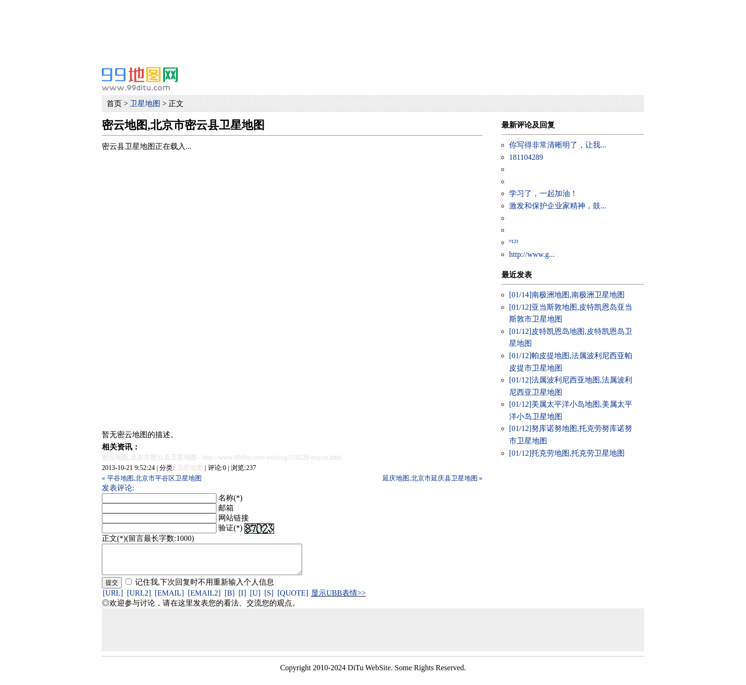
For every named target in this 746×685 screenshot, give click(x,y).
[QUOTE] (292, 599)
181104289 (526, 157)
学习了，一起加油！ (543, 193)
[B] (230, 599)
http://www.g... (532, 254)
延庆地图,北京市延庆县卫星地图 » (432, 478)
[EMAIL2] (204, 599)
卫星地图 (145, 103)
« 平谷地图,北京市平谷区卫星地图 (152, 478)
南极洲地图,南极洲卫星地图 (567, 295)
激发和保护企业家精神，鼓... (557, 206)
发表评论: (118, 488)
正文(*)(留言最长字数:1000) (148, 538)
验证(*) (230, 528)
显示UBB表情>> (338, 599)
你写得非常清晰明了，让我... (557, 145)
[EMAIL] (169, 599)
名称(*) (230, 498)
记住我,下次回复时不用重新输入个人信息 (204, 588)
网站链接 (233, 518)
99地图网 (140, 78)
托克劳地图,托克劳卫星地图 (567, 453)
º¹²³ (513, 242)
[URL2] (139, 599)
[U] (255, 599)
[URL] (113, 599)
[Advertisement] (285, 21)
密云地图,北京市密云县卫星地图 (149, 457)
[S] (269, 599)
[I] (242, 599)
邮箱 (226, 508)
